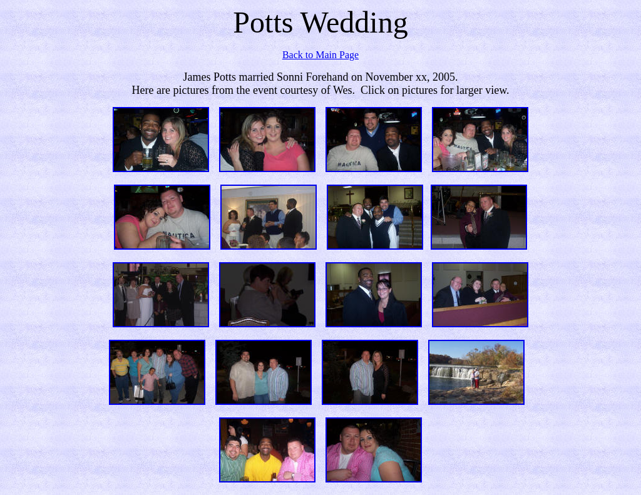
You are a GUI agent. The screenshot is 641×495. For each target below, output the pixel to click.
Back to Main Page (320, 54)
